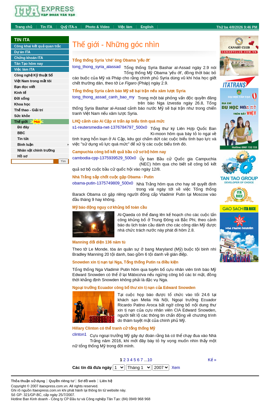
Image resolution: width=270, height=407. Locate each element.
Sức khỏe (22, 116)
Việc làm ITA (24, 69)
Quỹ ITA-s (69, 27)
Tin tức (23, 139)
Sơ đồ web (87, 381)
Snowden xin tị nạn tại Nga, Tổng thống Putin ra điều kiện (125, 262)
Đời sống (21, 98)
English (146, 27)
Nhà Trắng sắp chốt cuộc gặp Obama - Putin (113, 177)
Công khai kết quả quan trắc (37, 46)
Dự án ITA (22, 52)
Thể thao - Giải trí (28, 110)
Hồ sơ (22, 156)
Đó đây (23, 127)
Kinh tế (20, 92)
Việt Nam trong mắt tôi (33, 81)
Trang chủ (23, 27)
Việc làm (125, 27)
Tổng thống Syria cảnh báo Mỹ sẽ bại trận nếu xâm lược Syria (129, 91)
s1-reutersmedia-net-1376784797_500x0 (109, 127)
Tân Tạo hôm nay (28, 63)
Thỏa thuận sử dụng (28, 381)
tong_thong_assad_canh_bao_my (103, 96)
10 (150, 359)
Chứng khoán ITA (28, 58)
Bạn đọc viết (24, 87)
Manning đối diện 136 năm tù (99, 242)
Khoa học (22, 104)
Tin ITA (46, 27)
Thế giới (21, 122)
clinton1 (79, 334)
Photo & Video (97, 27)
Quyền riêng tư (61, 381)
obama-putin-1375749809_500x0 (102, 183)
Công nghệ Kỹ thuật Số (33, 75)
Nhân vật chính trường (36, 150)
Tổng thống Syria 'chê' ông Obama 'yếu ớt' (111, 60)
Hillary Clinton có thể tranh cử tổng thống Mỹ (113, 328)
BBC (21, 133)
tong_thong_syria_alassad (96, 66)
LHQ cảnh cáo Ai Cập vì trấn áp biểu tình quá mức (118, 121)
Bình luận (25, 144)
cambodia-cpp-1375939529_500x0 (104, 157)
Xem (175, 367)
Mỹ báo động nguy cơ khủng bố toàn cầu (109, 207)
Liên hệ (106, 381)
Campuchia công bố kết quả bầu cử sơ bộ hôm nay (119, 152)
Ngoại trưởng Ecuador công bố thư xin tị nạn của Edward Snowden (134, 287)
